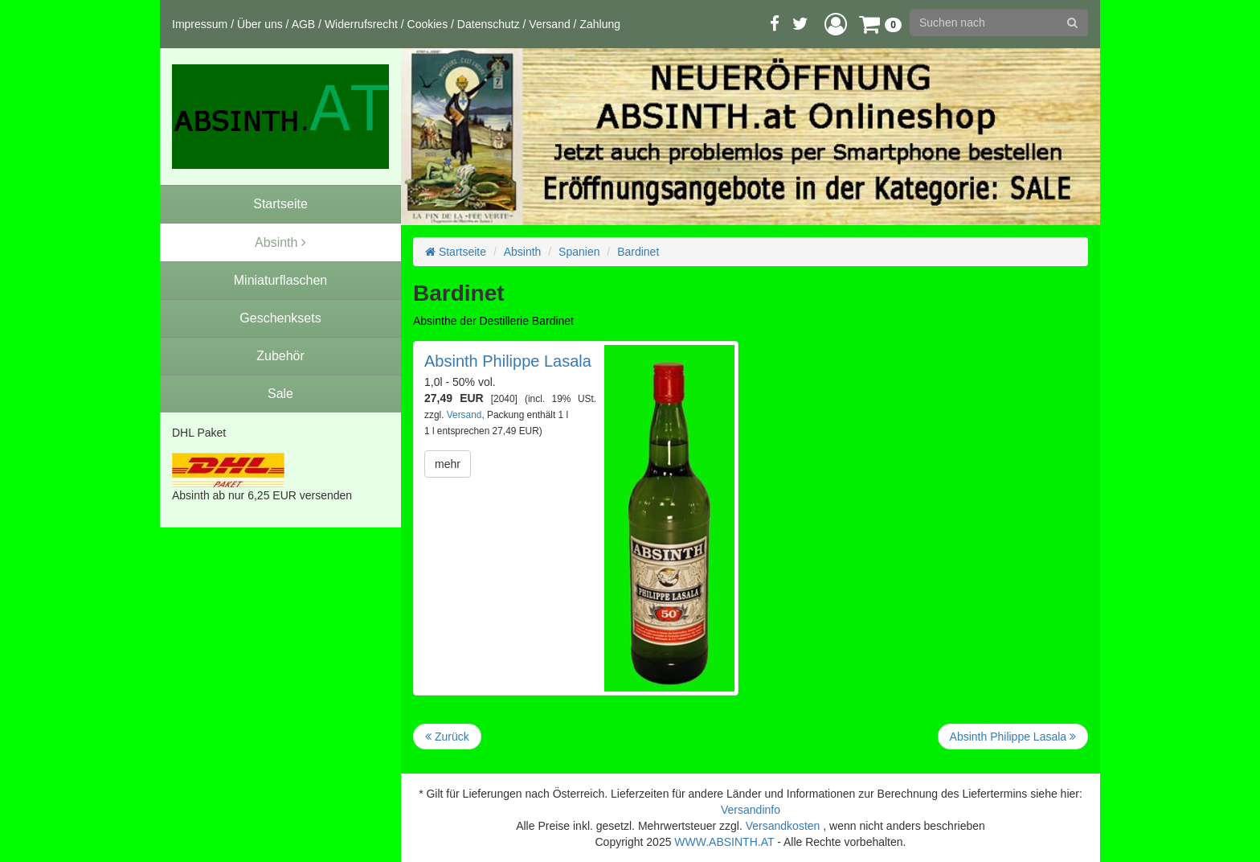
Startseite (455, 251)
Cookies (427, 24)
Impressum (199, 24)
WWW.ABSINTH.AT (724, 841)
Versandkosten (783, 825)
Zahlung (599, 24)
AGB (304, 24)
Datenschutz (488, 24)
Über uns (260, 24)
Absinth (523, 251)
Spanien (578, 251)
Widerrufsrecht (361, 24)
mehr (447, 464)
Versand (549, 24)
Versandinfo (750, 809)
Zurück (447, 736)
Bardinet (638, 251)
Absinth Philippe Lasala (507, 361)
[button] (835, 23)
